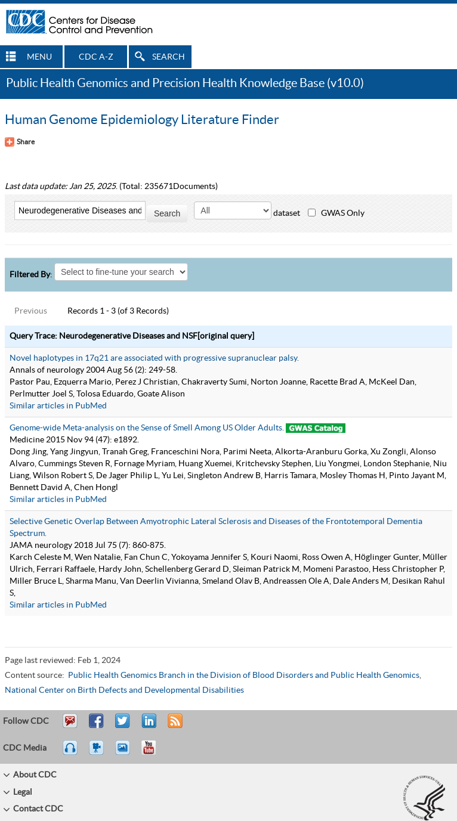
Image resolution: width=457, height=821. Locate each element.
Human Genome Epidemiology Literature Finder (142, 119)
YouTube (154, 753)
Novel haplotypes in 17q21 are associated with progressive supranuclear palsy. (154, 358)
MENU (39, 57)
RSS (174, 726)
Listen (71, 753)
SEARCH (168, 57)
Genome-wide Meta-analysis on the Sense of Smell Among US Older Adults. (147, 428)
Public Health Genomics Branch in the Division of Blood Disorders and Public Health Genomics (243, 675)
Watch (98, 753)
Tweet (123, 726)
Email (70, 726)
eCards (125, 753)
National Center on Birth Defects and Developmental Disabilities (124, 690)
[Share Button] (20, 142)
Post (147, 726)
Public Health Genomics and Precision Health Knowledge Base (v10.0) (185, 83)
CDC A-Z (96, 57)
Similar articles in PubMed (58, 406)
